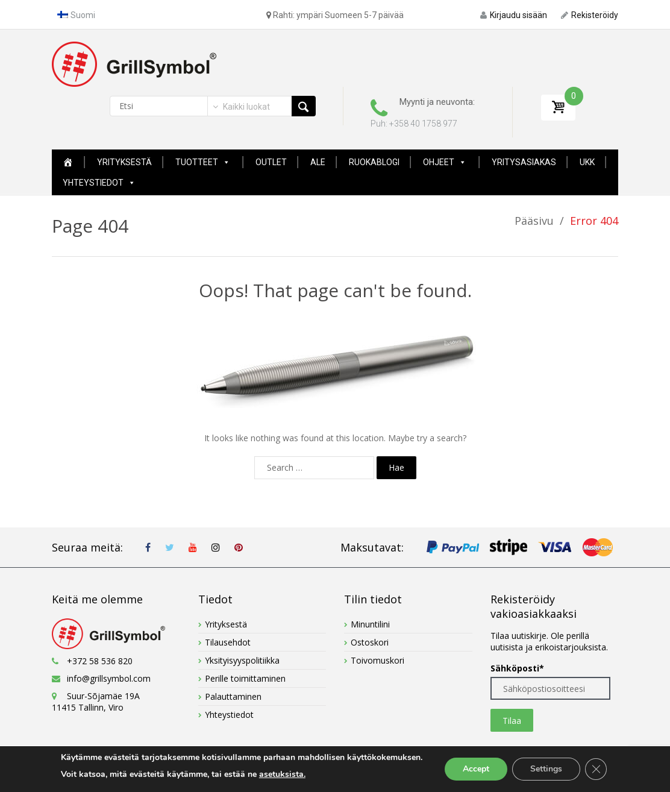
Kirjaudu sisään (513, 15)
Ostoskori (370, 642)
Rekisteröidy (589, 15)
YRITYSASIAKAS (524, 162)
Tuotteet (202, 162)
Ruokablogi (374, 162)
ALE (317, 162)
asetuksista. (282, 774)
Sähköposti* (517, 668)
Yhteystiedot (99, 182)
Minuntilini (370, 624)
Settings (546, 769)
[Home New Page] (68, 162)
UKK (587, 162)
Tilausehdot (228, 642)
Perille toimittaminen (245, 678)
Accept (476, 769)
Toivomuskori (377, 660)
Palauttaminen (233, 696)
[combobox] (240, 107)
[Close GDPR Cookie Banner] (596, 769)
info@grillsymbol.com (109, 678)
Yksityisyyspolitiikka (242, 660)
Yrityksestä (124, 162)
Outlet (271, 162)
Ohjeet (444, 162)
